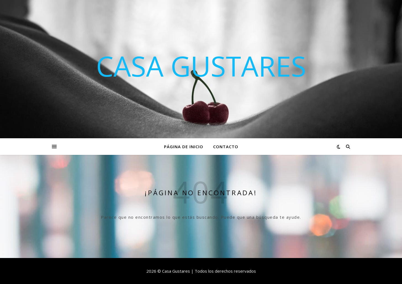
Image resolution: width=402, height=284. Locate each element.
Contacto (225, 146)
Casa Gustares (201, 66)
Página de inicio (183, 146)
